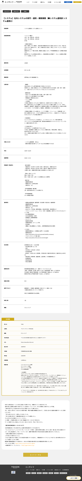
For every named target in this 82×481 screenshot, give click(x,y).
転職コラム (42, 2)
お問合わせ (68, 2)
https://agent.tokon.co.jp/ (28, 445)
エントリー (77, 2)
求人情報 (49, 2)
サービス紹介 (34, 2)
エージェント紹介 (57, 2)
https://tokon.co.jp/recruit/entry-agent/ (25, 443)
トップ (28, 2)
